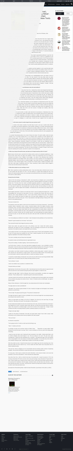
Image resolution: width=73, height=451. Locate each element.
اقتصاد (62, 437)
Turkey (49, 1)
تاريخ (61, 439)
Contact (3, 441)
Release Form (15, 438)
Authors (3, 438)
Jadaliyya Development (41, 443)
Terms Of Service (16, 440)
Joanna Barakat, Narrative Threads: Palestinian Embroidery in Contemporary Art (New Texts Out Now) (66, 48)
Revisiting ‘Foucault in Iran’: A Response (14, 379)
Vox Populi (27, 444)
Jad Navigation (39, 444)
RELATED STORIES (59, 13)
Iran (22, 1)
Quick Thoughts (39, 438)
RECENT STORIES (68, 13)
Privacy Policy (15, 439)
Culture (26, 439)
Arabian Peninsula (52, 435)
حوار (61, 440)
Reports (38, 442)
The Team (3, 437)
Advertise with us (4, 440)
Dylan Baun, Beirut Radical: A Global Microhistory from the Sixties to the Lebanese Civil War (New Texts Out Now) (66, 29)
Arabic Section (63, 434)
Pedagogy (58, 4)
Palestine (31, 1)
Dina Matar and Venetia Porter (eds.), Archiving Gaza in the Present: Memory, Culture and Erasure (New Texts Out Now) (66, 43)
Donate (3, 439)
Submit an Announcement (17, 437)
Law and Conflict (28, 442)
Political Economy (51, 4)
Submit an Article (16, 435)
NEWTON (67, 4)
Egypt (14, 1)
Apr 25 (9, 392)
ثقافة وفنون (63, 438)
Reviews (62, 4)
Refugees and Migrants (29, 435)
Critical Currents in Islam (29, 438)
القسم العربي (59, 1)
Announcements (40, 435)
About (2, 435)
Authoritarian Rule (23, 371)
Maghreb (50, 442)
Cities (26, 437)
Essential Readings (40, 437)
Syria (40, 1)
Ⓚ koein (70, 449)
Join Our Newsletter (23, 449)
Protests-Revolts (16, 371)
